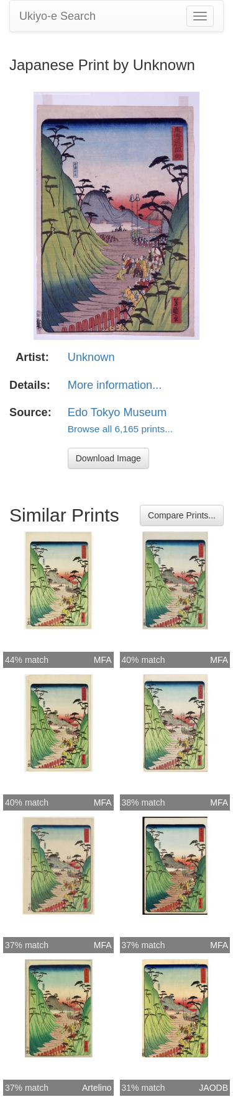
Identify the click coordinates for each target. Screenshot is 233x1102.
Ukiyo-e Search (57, 16)
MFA (103, 660)
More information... (115, 385)
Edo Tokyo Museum (117, 412)
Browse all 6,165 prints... (120, 429)
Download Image (108, 458)
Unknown (91, 357)
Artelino (96, 1088)
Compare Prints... (182, 515)
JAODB (213, 1088)
